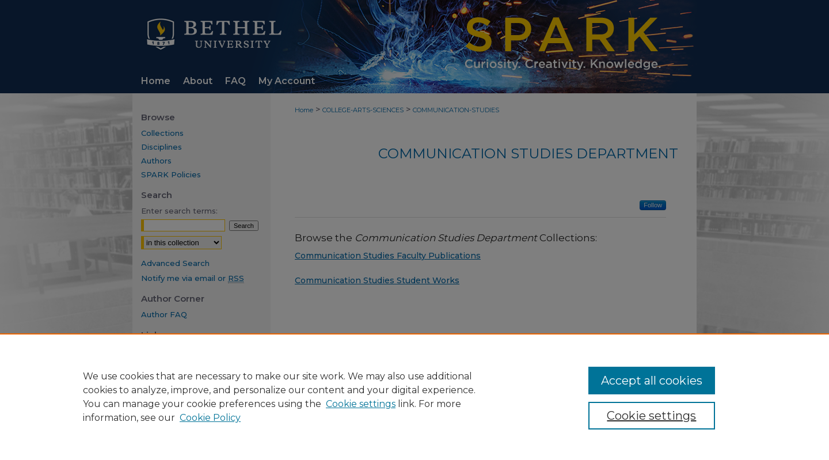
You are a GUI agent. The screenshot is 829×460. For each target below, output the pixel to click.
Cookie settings (361, 403)
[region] (414, 396)
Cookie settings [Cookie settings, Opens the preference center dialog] (651, 416)
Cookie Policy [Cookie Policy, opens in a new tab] (210, 417)
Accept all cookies (651, 380)
